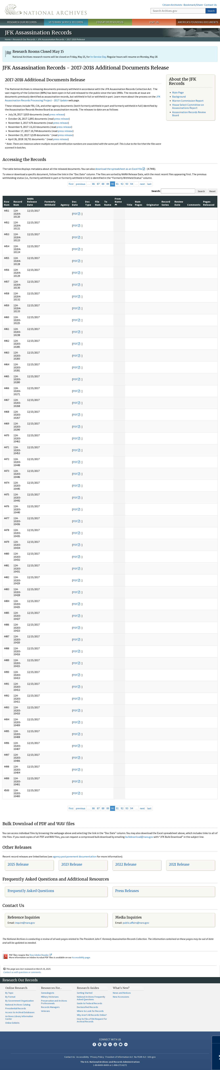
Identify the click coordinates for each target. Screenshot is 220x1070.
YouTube (115, 1044)
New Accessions (121, 996)
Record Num (17, 203)
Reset (212, 191)
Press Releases (127, 891)
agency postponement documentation (74, 856)
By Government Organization (19, 1000)
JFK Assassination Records (51, 39)
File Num (98, 203)
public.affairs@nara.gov (136, 922)
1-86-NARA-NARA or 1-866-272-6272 (110, 1065)
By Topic (9, 992)
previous (80, 184)
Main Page (178, 92)
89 (107, 184)
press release (56, 114)
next (142, 184)
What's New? (121, 988)
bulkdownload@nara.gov (139, 836)
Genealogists (47, 992)
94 (131, 184)
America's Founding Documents (198, 22)
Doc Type (88, 203)
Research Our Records (22, 22)
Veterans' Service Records (66, 22)
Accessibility (82, 1056)
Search (211, 10)
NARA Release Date (32, 201)
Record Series (166, 203)
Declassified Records (87, 1007)
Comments (193, 204)
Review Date (178, 203)
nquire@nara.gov (25, 922)
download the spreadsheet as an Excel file (118, 168)
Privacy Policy (97, 1056)
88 (103, 184)
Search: (155, 191)
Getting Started (84, 992)
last (149, 184)
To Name (107, 203)
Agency (65, 204)
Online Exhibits (12, 1022)
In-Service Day (98, 56)
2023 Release (71, 864)
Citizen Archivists (172, 4)
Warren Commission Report (188, 100)
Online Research (16, 988)
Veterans (45, 1011)
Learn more (191, 1064)
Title (129, 204)
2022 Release (125, 864)
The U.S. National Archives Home (46, 9)
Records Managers (50, 1007)
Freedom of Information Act (119, 1056)
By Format (10, 996)
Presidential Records (15, 1008)
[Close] (216, 1040)
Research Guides (88, 988)
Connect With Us (110, 1039)
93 (127, 184)
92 (122, 184)
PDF (75, 213)
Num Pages (138, 203)
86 (93, 184)
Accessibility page (81, 957)
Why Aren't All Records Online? (92, 1014)
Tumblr (110, 1044)
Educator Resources (109, 22)
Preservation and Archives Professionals (54, 1002)
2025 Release (18, 864)
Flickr (126, 1044)
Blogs (121, 1044)
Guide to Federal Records (89, 1003)
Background (179, 96)
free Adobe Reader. (41, 954)
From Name (118, 201)
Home (8, 39)
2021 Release (179, 864)
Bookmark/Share (193, 4)
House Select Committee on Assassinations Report (188, 106)
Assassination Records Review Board (189, 113)
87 (98, 184)
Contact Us (210, 4)
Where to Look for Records (90, 1011)
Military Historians (50, 996)
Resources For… (51, 988)
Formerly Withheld (50, 203)
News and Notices (122, 992)
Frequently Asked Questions (31, 891)
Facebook (94, 1044)
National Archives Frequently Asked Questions (91, 998)
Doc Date (75, 203)
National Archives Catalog (17, 1004)
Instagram (105, 1044)
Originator (152, 204)
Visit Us (154, 22)
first (71, 184)
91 (117, 184)
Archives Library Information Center (19, 1017)
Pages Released (208, 203)
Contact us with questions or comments (22, 972)
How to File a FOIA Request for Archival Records (92, 1020)
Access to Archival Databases (20, 1012)
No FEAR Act (140, 1056)
